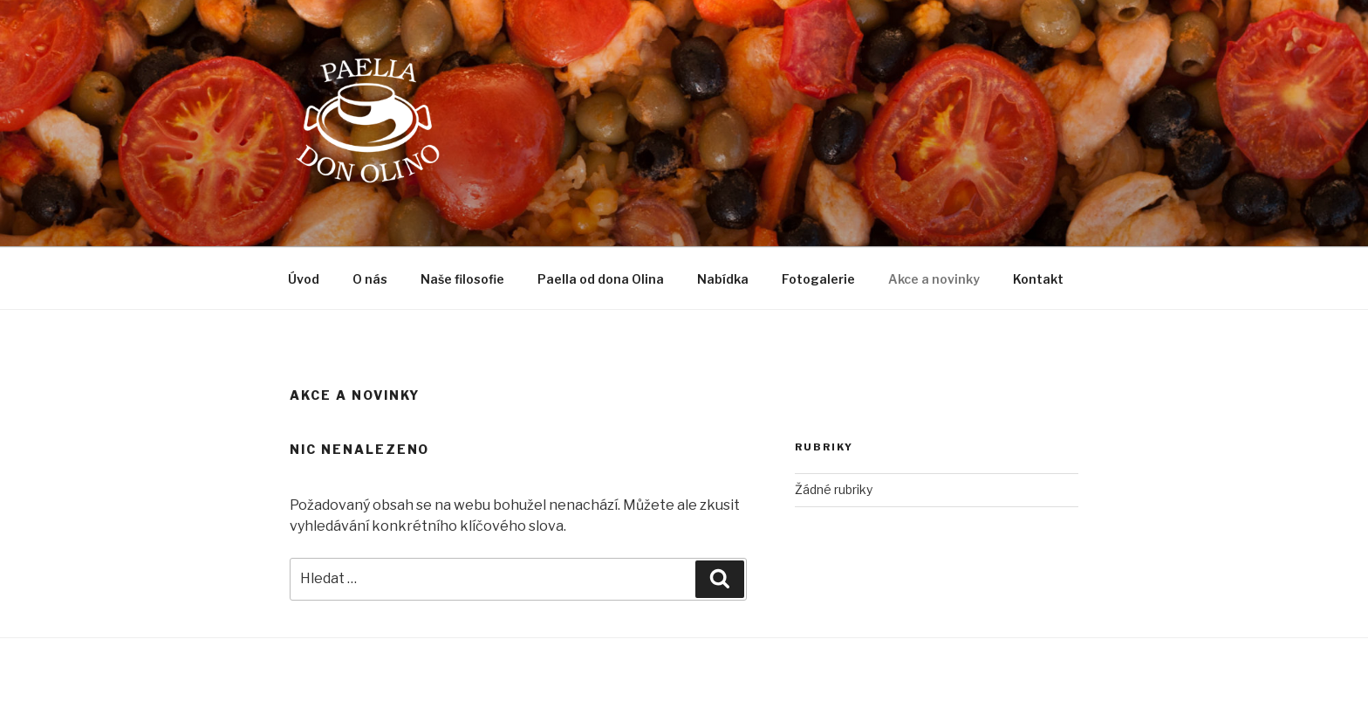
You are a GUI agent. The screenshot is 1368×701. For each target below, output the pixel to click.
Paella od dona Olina (600, 278)
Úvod (303, 278)
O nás (369, 278)
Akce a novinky (934, 278)
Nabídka (723, 278)
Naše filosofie (462, 278)
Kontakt (1038, 278)
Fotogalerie (818, 278)
